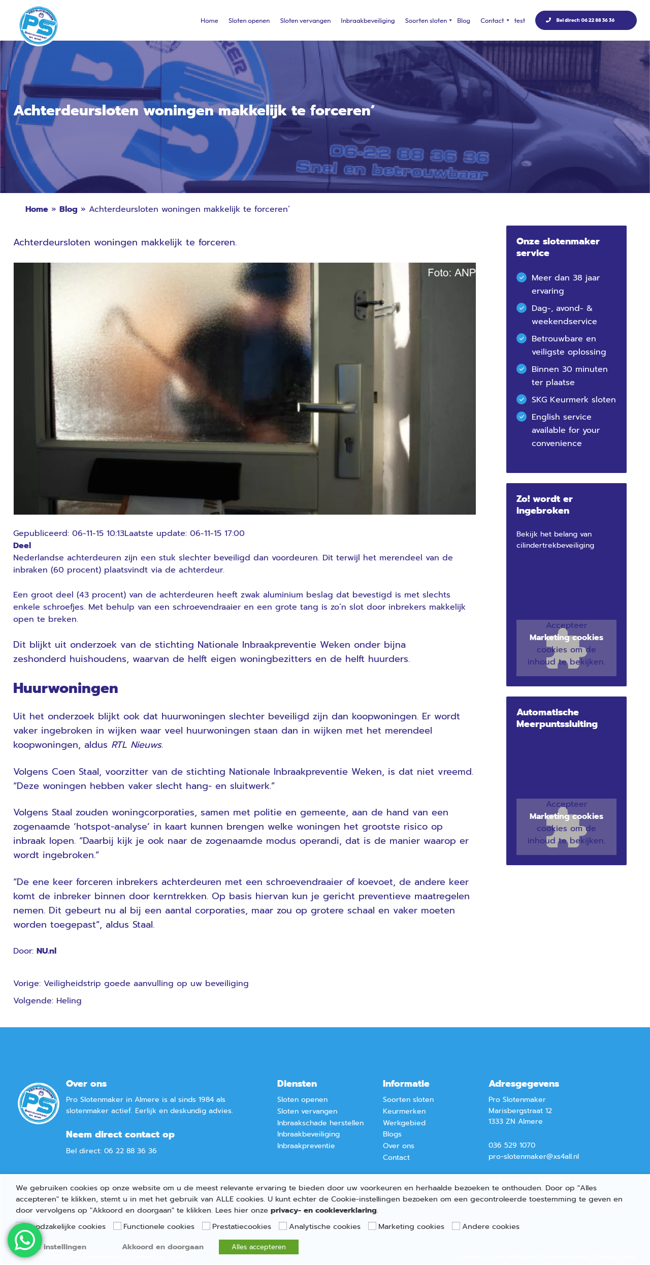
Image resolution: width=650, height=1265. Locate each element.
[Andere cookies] (456, 1226)
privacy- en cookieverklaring (324, 1210)
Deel (22, 546)
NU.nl (46, 951)
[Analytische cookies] (283, 1226)
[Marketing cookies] (372, 1226)
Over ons (398, 1146)
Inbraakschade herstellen (320, 1123)
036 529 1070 (512, 1145)
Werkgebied (404, 1123)
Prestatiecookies (241, 1226)
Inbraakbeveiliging (368, 20)
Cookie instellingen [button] (51, 1246)
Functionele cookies (158, 1226)
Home (209, 20)
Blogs (392, 1134)
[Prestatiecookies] (206, 1226)
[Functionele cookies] (117, 1226)
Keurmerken (404, 1111)
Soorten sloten (428, 20)
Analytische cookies (325, 1226)
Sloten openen (249, 20)
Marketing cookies (566, 637)
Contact (494, 20)
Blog (463, 20)
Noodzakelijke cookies (66, 1226)
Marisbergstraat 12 (520, 1110)
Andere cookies (490, 1226)
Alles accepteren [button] (259, 1247)
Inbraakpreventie (306, 1146)
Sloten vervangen (305, 20)
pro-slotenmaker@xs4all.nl (534, 1156)
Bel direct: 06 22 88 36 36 (585, 20)
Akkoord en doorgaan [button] (163, 1246)
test (520, 20)
